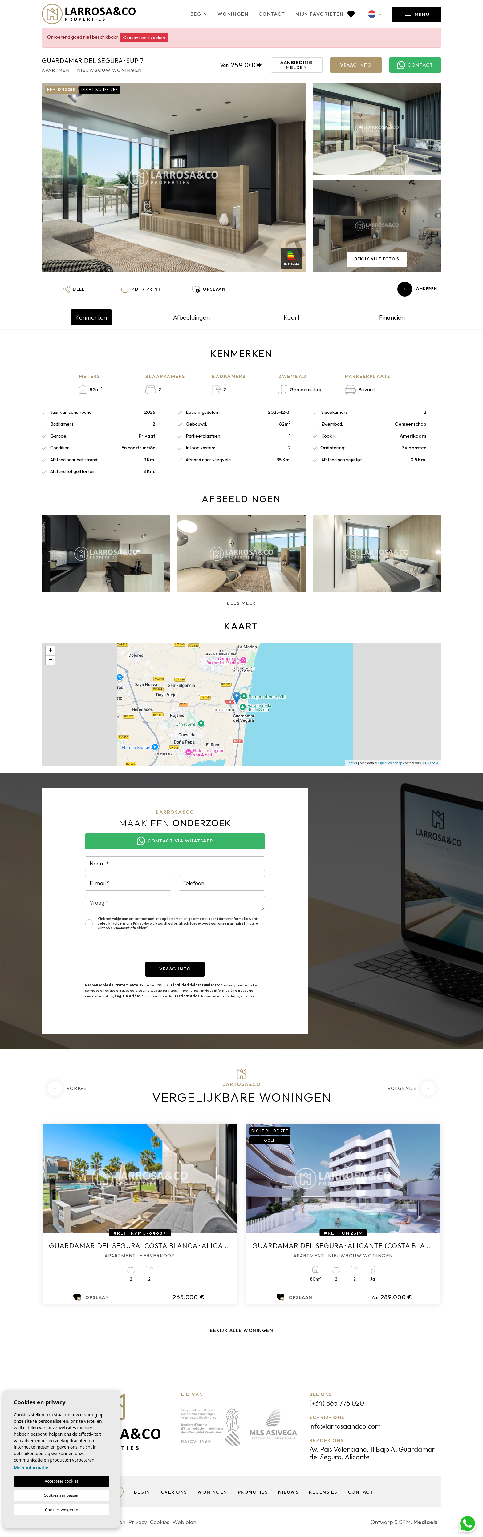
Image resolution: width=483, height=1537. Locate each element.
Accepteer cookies (62, 1481)
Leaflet (352, 763)
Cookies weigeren (61, 1509)
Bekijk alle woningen (241, 1330)
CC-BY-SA (431, 763)
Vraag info (355, 65)
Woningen (233, 14)
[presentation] (132, 950)
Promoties (253, 1492)
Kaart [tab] (292, 317)
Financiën (392, 317)
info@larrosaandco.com (345, 1426)
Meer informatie (31, 1467)
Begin (198, 14)
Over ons (174, 1492)
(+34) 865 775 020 (336, 1403)
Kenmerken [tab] (91, 317)
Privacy (137, 1522)
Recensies (323, 1492)
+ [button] (50, 651)
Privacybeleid (144, 923)
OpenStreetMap (390, 763)
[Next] (411, 1088)
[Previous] (67, 1088)
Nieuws (288, 1492)
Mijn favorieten (325, 14)
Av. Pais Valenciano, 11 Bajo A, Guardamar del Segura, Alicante (372, 1453)
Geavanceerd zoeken (144, 37)
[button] (74, 289)
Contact (271, 14)
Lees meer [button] (241, 603)
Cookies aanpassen (62, 1495)
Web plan (184, 1522)
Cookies (159, 1522)
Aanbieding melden (296, 65)
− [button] (50, 660)
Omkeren (417, 289)
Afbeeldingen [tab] (191, 317)
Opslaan (91, 1297)
